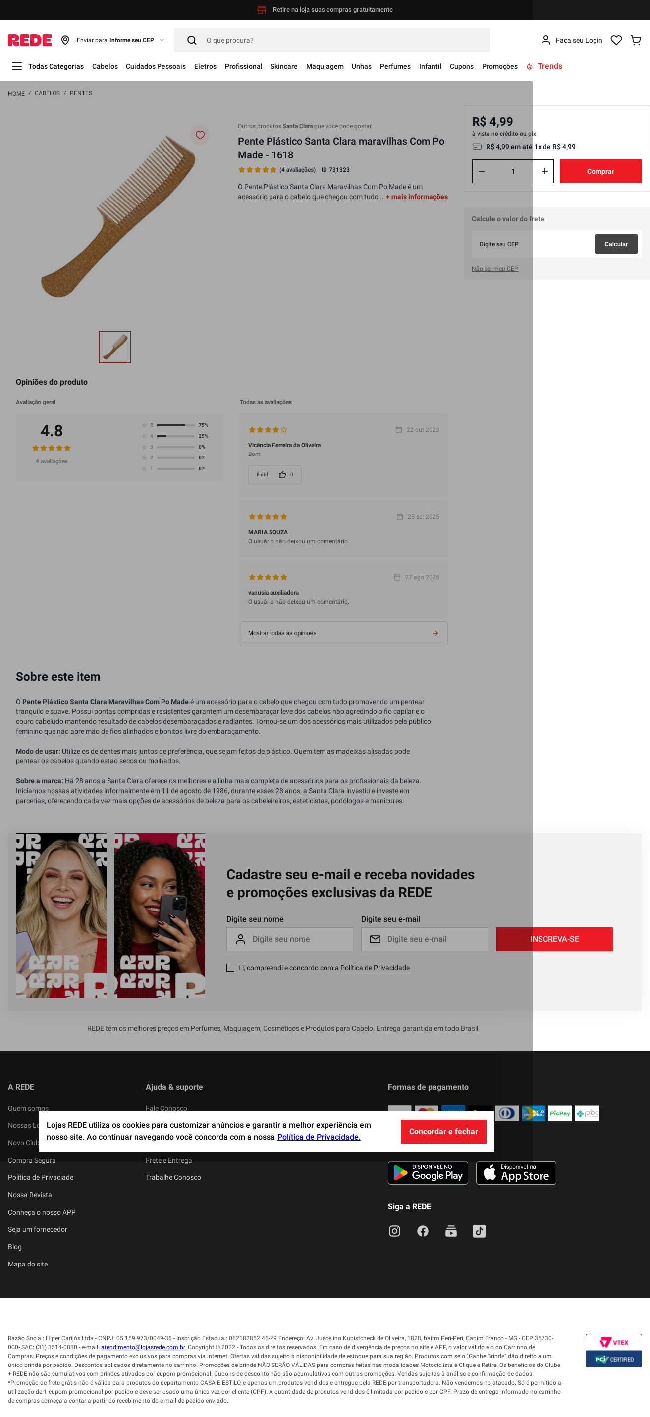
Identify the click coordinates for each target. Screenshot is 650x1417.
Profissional (273, 66)
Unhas (408, 66)
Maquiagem (366, 66)
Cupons (523, 66)
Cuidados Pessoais (173, 66)
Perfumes (447, 66)
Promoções (566, 66)
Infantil (487, 66)
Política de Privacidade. (377, 1393)
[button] (112, 40)
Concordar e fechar (502, 1387)
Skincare (319, 66)
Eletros (229, 66)
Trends (615, 66)
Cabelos (115, 66)
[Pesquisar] (332, 40)
